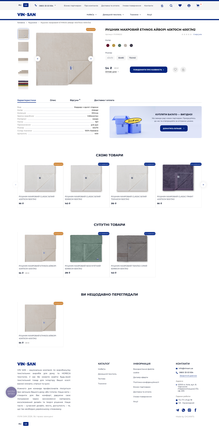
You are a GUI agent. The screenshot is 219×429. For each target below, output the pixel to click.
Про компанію (91, 5)
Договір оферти (140, 377)
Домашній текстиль (112, 15)
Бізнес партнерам (72, 5)
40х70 (110, 58)
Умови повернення (132, 5)
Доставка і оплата (104, 100)
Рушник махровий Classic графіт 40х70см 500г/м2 (175, 197)
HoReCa (90, 15)
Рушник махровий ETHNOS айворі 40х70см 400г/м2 (37, 267)
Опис (53, 100)
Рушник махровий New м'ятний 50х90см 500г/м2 (83, 267)
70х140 (132, 58)
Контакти (148, 5)
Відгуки (75, 100)
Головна (21, 23)
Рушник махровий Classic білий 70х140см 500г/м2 (129, 197)
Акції (149, 15)
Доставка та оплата (110, 5)
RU (20, 5)
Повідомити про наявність (148, 70)
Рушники (32, 23)
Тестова (101, 379)
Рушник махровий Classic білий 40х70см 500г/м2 (36, 197)
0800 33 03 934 (46, 6)
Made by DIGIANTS (185, 416)
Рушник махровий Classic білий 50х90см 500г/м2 (83, 197)
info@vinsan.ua (184, 368)
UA (25, 5)
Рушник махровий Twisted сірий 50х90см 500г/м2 (129, 267)
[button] (90, 58)
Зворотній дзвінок (188, 376)
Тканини (134, 15)
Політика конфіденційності (146, 382)
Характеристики (26, 100)
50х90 (121, 58)
